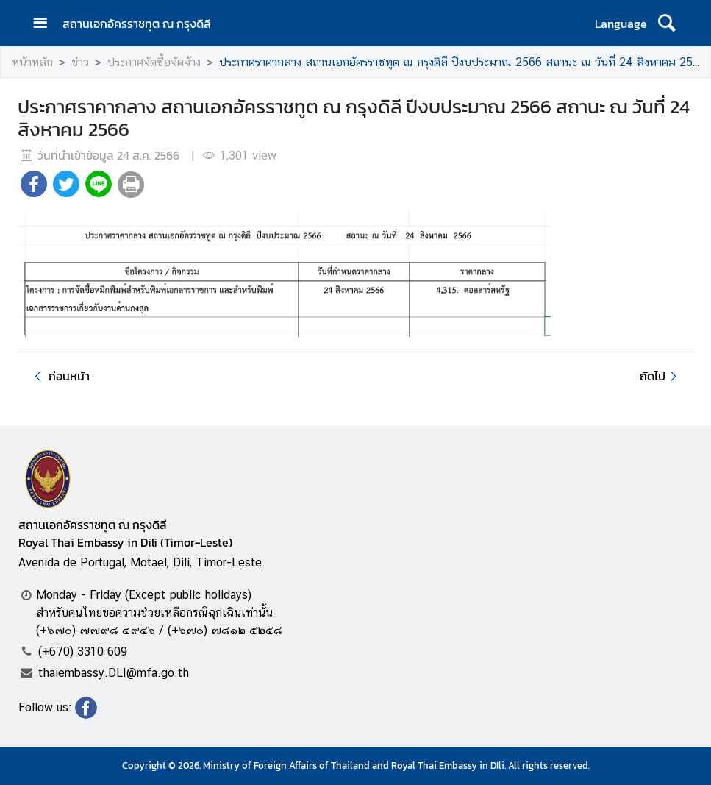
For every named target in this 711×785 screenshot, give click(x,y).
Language (621, 23)
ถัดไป (661, 376)
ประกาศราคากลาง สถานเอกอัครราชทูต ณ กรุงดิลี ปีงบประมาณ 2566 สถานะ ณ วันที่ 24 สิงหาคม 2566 (462, 62)
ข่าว (80, 62)
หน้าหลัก (32, 62)
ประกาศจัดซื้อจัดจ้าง (154, 62)
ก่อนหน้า (59, 376)
